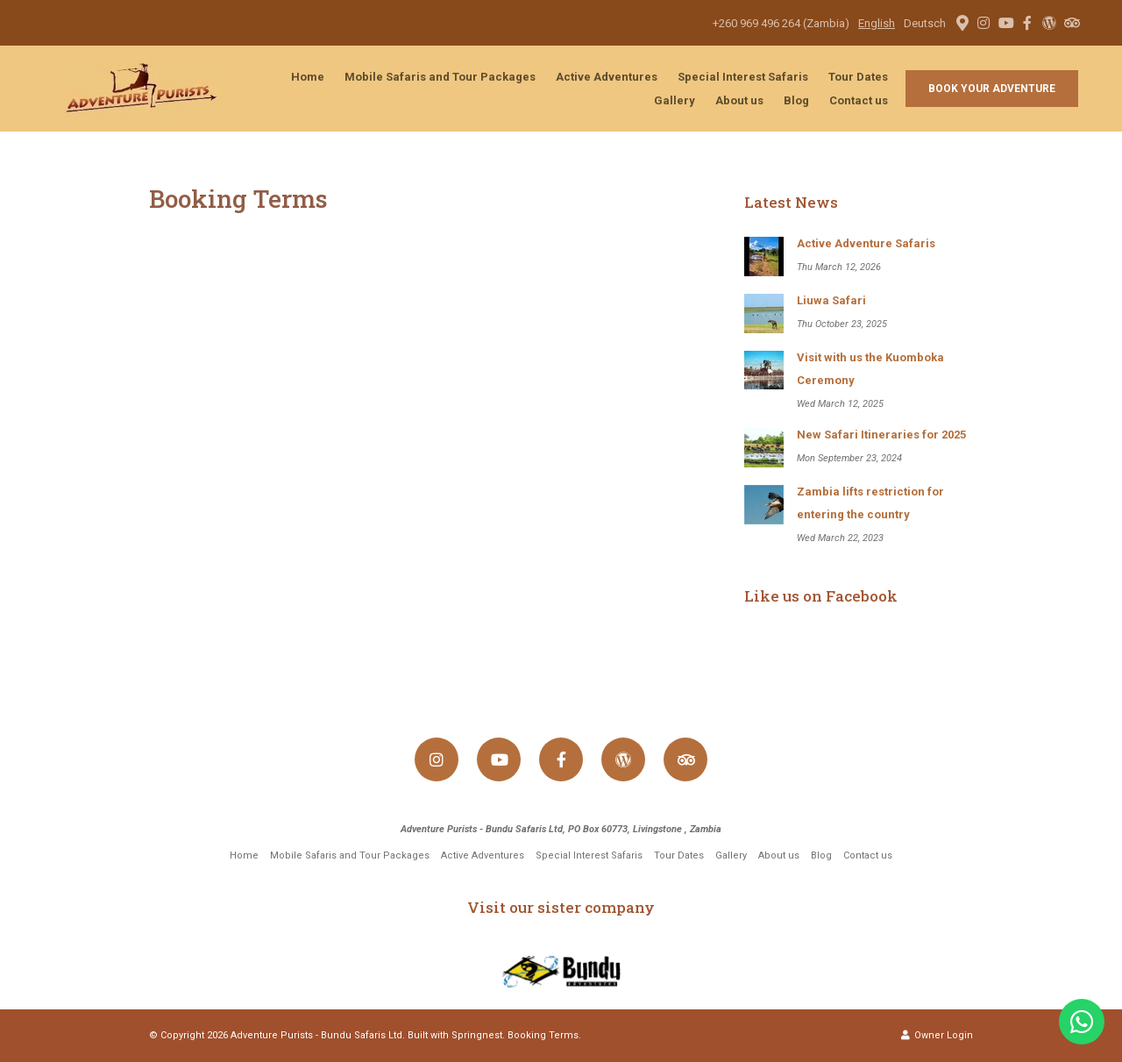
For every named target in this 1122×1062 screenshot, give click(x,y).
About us (739, 100)
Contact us (858, 100)
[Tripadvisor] (1071, 23)
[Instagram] (983, 23)
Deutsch (925, 23)
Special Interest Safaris (743, 76)
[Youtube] (1005, 23)
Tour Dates (858, 76)
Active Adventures (606, 76)
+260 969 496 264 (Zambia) (781, 23)
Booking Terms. (544, 1035)
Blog (796, 100)
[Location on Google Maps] (962, 22)
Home (307, 76)
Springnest (476, 1035)
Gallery (674, 100)
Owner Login (937, 1035)
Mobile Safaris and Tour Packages (440, 76)
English (876, 23)
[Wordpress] (1049, 23)
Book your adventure (991, 88)
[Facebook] (1027, 23)
